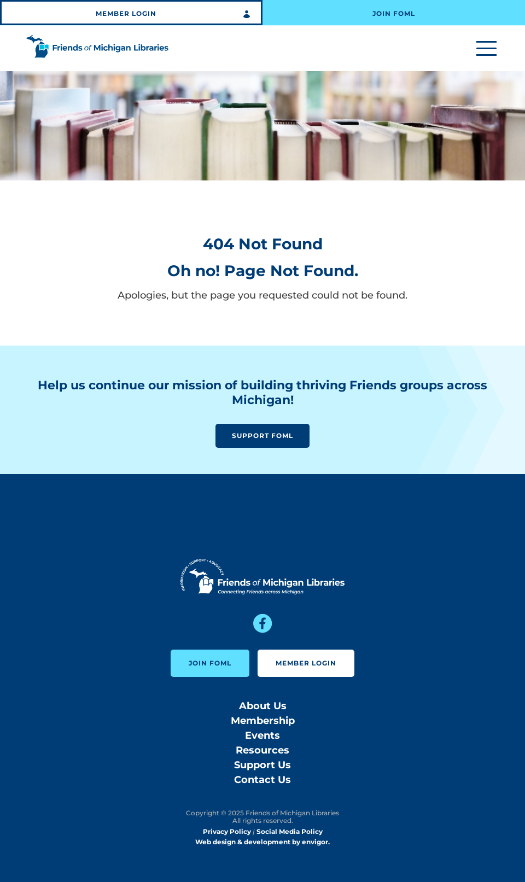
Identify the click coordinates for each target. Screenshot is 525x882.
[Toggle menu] (486, 49)
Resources (262, 750)
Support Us (262, 765)
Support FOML (262, 435)
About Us (263, 706)
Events (262, 735)
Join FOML (393, 13)
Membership (263, 721)
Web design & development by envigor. (262, 842)
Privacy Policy (227, 831)
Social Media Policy (289, 831)
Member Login (126, 13)
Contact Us (262, 780)
